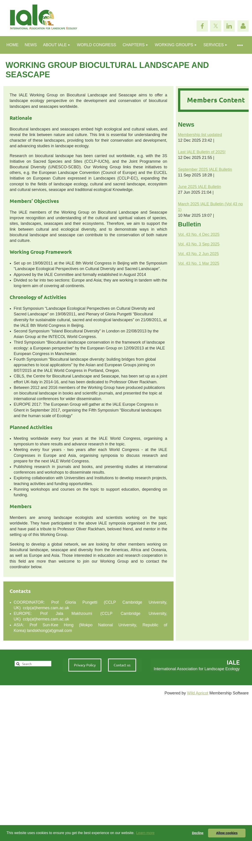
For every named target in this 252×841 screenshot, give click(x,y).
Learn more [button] (145, 833)
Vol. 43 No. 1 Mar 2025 (198, 263)
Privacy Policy (85, 665)
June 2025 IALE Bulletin (199, 186)
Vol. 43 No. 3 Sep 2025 (198, 244)
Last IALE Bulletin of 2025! (202, 152)
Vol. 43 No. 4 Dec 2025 (198, 234)
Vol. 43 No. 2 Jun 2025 (198, 253)
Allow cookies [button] (227, 833)
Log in (243, 26)
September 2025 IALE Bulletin (205, 169)
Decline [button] (197, 833)
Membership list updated (200, 134)
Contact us (122, 665)
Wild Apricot (197, 693)
